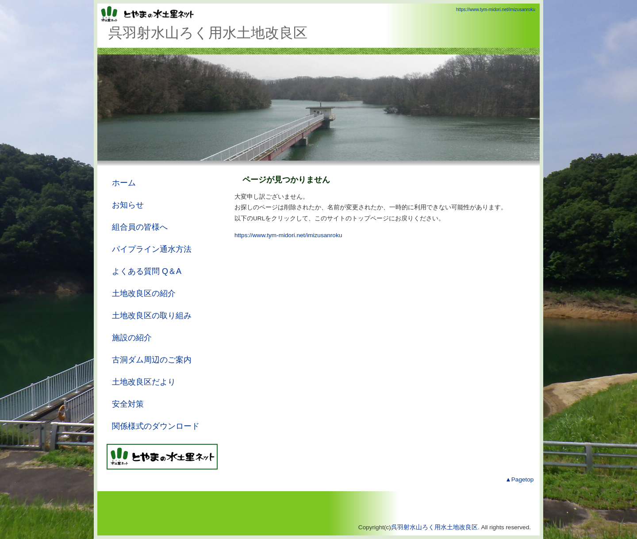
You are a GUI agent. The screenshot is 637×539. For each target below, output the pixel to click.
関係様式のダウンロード (156, 426)
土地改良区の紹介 (144, 293)
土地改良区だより (144, 381)
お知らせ (128, 204)
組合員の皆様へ (140, 227)
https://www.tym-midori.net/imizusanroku (495, 9)
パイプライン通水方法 (152, 249)
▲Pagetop (519, 479)
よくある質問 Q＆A (146, 271)
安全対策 (128, 404)
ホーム (124, 182)
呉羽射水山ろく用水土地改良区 (434, 527)
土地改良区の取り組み (152, 315)
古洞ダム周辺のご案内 (152, 359)
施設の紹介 (132, 337)
